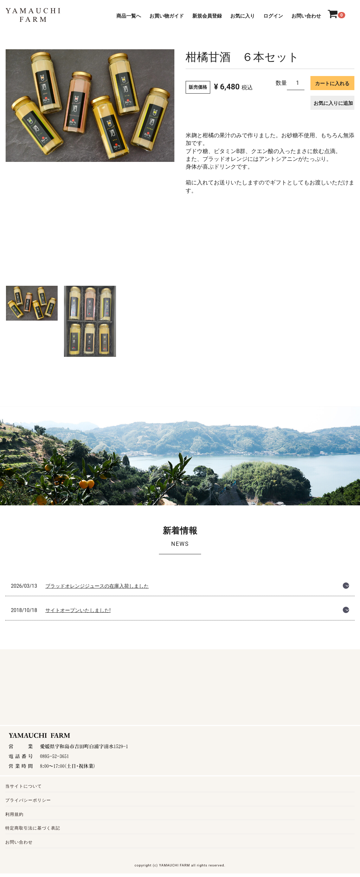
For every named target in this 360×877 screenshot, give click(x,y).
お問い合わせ (306, 16)
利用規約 (14, 814)
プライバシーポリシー (28, 800)
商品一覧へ (128, 16)
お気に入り (242, 16)
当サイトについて (23, 786)
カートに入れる (332, 83)
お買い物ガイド (166, 16)
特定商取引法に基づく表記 (32, 828)
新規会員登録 (207, 16)
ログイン (273, 16)
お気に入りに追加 (333, 103)
